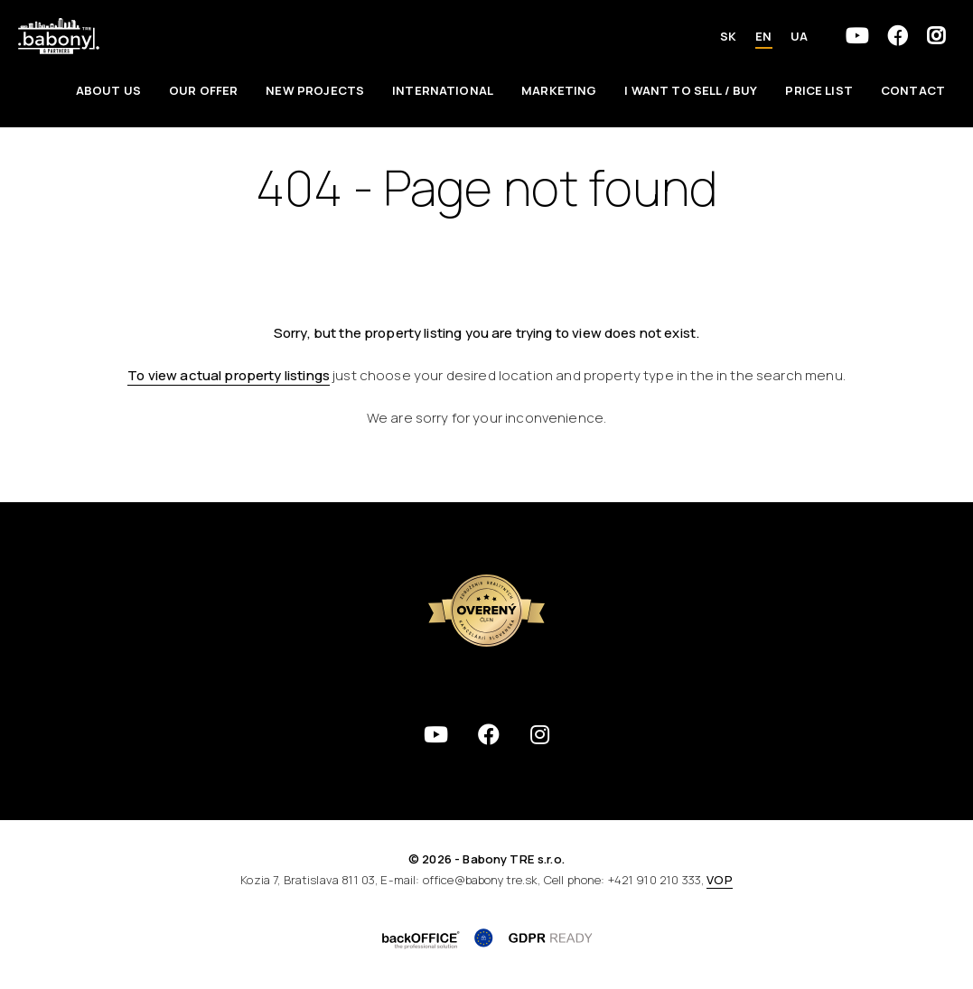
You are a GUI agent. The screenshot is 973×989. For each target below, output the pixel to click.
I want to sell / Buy (690, 90)
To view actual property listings (228, 375)
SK (728, 36)
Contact (913, 90)
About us (108, 90)
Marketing (558, 90)
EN (763, 36)
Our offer (203, 90)
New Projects (315, 90)
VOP (719, 880)
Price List (819, 90)
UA (799, 36)
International (442, 90)
